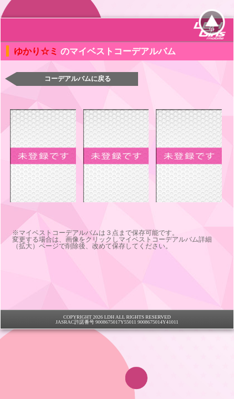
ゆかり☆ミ (37, 51)
